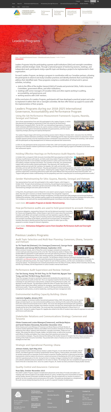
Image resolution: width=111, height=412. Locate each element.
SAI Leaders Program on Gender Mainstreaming (45, 203)
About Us (19, 3)
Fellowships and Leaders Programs (46, 57)
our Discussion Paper (30, 259)
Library (92, 3)
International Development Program (69, 3)
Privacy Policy (18, 409)
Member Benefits (84, 3)
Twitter (69, 401)
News (13, 7)
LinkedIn (70, 396)
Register (86, 1)
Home (13, 3)
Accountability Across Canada (87, 12)
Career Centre (25, 7)
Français (78, 1)
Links (18, 7)
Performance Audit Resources (31, 3)
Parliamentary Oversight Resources (49, 3)
